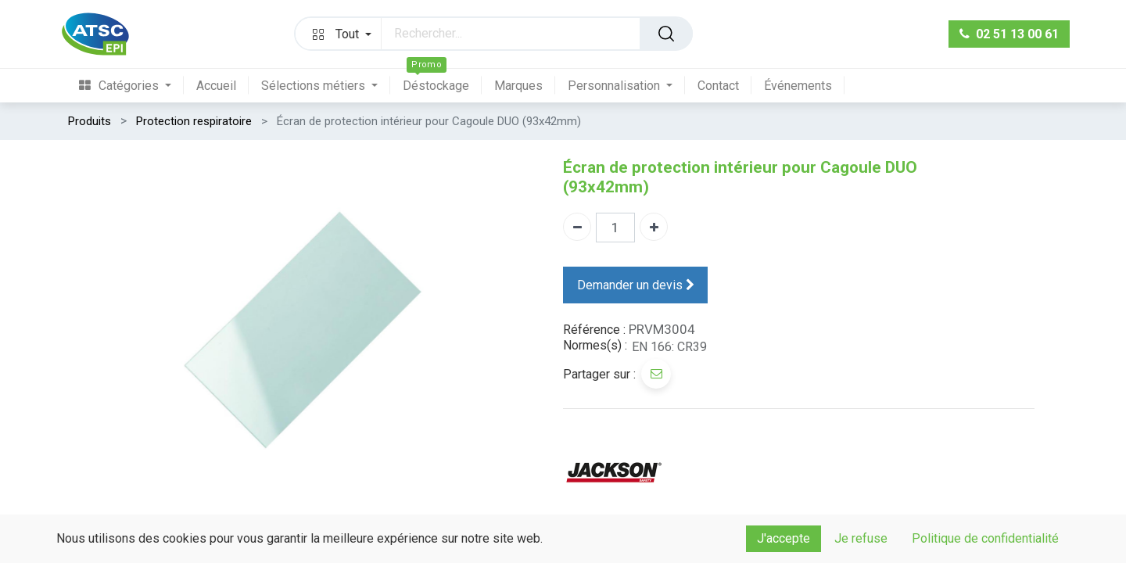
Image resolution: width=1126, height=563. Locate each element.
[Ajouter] (654, 227)
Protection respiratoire (194, 121)
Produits (89, 121)
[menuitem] (131, 85)
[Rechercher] (666, 33)
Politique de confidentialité (985, 538)
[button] (339, 33)
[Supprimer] (577, 227)
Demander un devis (635, 284)
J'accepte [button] (783, 538)
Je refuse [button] (861, 538)
